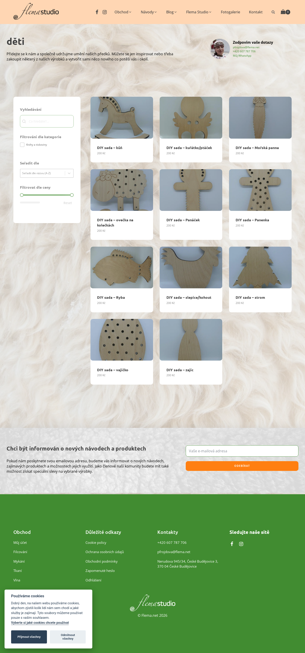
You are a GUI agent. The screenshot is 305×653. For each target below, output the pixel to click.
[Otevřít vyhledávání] (273, 12)
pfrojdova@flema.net (246, 47)
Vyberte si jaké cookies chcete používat (40, 623)
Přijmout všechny (29, 637)
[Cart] (285, 12)
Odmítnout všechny (68, 636)
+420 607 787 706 (244, 51)
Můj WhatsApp (242, 55)
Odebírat (242, 466)
